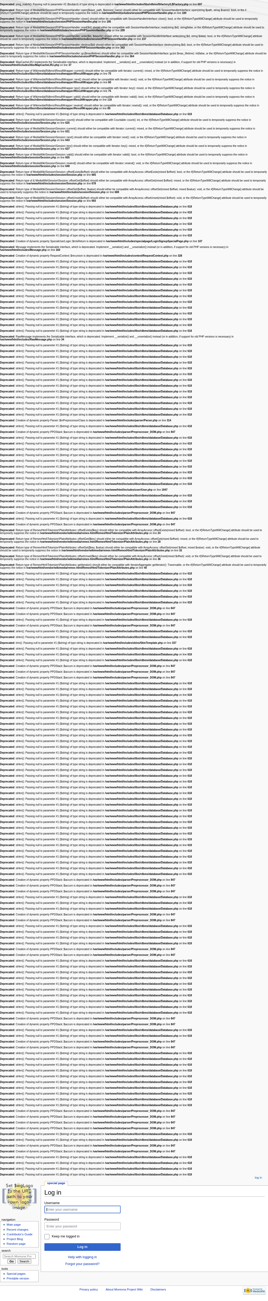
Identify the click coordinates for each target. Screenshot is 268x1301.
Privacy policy (89, 1289)
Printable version (18, 1278)
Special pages (16, 1273)
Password (51, 1219)
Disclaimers (158, 1289)
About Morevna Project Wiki (124, 1289)
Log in (82, 1247)
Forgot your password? (82, 1264)
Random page (16, 1243)
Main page (14, 1224)
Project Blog (15, 1239)
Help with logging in (82, 1257)
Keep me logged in (66, 1236)
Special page (56, 1183)
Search (6, 1250)
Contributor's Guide (19, 1234)
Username (52, 1203)
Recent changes (17, 1229)
